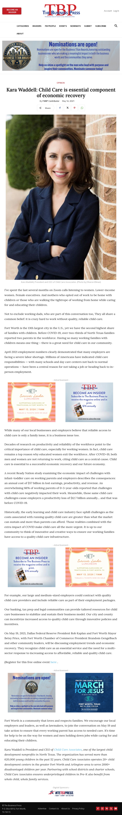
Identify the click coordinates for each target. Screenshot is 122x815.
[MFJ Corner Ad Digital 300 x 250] (89, 692)
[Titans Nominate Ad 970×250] (61, 56)
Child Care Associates (68, 749)
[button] (116, 26)
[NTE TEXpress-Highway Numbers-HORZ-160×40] (61, 793)
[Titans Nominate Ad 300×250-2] (31, 692)
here (54, 662)
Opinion (61, 83)
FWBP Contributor (51, 101)
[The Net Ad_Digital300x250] (31, 402)
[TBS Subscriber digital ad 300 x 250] (89, 402)
